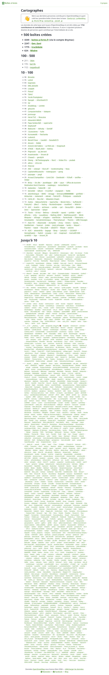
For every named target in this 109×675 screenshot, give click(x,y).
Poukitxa (59, 617)
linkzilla (56, 560)
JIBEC (62, 395)
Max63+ (28, 582)
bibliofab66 (39, 470)
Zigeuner (45, 323)
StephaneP (32, 126)
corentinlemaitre (69, 377)
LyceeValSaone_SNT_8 (54, 568)
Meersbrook (28, 584)
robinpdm (76, 353)
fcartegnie (37, 387)
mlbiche (65, 317)
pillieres (41, 615)
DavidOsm (64, 495)
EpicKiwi (41, 507)
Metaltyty (51, 584)
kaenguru (58, 548)
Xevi (55, 658)
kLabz (66, 397)
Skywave (72, 636)
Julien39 (35, 257)
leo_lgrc (50, 558)
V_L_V (58, 652)
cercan (37, 481)
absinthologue (33, 194)
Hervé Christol (75, 530)
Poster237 (51, 617)
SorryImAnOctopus (43, 220)
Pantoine (60, 605)
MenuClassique (38, 347)
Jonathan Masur (59, 544)
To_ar (64, 648)
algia (34, 452)
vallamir (72, 652)
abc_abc (75, 363)
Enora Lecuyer (47, 309)
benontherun (78, 468)
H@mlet (80, 275)
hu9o (42, 131)
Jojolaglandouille (31, 313)
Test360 (73, 432)
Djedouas (83, 287)
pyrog (60, 171)
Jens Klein (50, 538)
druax (64, 501)
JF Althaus (40, 540)
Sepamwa (27, 634)
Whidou (61, 656)
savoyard (47, 21)
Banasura (78, 303)
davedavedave (28, 333)
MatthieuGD (65, 279)
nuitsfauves (68, 259)
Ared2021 (42, 458)
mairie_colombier (29, 572)
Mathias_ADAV (55, 215)
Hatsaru (41, 277)
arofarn (26, 460)
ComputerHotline (34, 111)
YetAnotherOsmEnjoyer (66, 361)
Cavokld (44, 140)
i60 (86, 337)
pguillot (41, 611)
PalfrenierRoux (34, 605)
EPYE (47, 507)
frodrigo (45, 519)
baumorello (35, 371)
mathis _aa (31, 580)
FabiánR (36, 511)
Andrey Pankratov (45, 367)
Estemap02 (58, 335)
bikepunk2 (83, 371)
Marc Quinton (28, 259)
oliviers (83, 414)
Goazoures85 (72, 525)
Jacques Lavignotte (58, 534)
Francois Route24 (46, 515)
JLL (79, 395)
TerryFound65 (33, 299)
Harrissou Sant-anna (37, 393)
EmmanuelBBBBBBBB (65, 194)
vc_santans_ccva (45, 654)
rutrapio (26, 629)
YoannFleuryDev (29, 442)
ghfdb (49, 523)
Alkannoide (41, 223)
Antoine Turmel (75, 367)
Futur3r (70, 289)
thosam (46, 648)
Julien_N (40, 397)
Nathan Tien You (71, 591)
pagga (26, 605)
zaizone (70, 228)
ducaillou (38, 309)
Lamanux (51, 554)
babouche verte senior (63, 464)
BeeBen (39, 468)
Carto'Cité (50, 177)
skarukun (45, 428)
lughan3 (73, 402)
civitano (34, 307)
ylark (73, 440)
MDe (81, 582)
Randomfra (71, 619)
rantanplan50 (49, 248)
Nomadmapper (58, 259)
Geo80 (56, 521)
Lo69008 (27, 402)
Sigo (35, 235)
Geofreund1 (70, 521)
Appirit (27, 369)
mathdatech (66, 578)
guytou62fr (72, 528)
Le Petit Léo (49, 146)
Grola (69, 391)
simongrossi (45, 636)
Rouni (26, 426)
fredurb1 (27, 519)
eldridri (26, 335)
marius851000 (74, 233)
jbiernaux (27, 536)
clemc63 (52, 487)
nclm (38, 593)
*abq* (49, 444)
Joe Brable (78, 246)
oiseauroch (62, 349)
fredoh (26, 337)
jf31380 (54, 540)
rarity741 (68, 353)
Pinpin (47, 615)
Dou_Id (48, 383)
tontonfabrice (63, 185)
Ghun (55, 523)
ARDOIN (35, 458)
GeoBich (62, 521)
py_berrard (42, 151)
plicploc (80, 267)
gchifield (79, 194)
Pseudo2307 (61, 420)
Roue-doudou (80, 424)
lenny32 (80, 399)
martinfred (27, 578)
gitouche (31, 109)
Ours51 (80, 295)
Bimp (55, 230)
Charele (50, 481)
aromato (82, 326)
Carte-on (79, 477)
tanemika (35, 432)
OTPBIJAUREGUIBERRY (51, 603)
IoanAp (27, 534)
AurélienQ (67, 369)
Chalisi (72, 375)
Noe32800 (55, 597)
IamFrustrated (56, 532)
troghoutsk (43, 299)
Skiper (66, 636)
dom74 (27, 383)
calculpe (56, 244)
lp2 (79, 564)
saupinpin (56, 297)
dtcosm (31, 143)
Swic (25, 299)
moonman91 (81, 585)
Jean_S (26, 395)
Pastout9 (53, 607)
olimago (37, 217)
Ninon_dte (34, 597)
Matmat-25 (40, 580)
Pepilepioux (51, 281)
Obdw (65, 599)
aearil (26, 365)
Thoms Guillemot (36, 648)
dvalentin (79, 501)
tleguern (58, 648)
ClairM (26, 487)
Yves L (65, 660)
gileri (50, 255)
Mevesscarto (48, 259)
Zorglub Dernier (46, 442)
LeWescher (37, 560)
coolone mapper (78, 489)
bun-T (86, 474)
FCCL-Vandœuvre (82, 511)
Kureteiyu (81, 552)
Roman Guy (42, 627)
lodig (70, 562)
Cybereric (70, 491)
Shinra (70, 355)
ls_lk (33, 345)
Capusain (47, 477)
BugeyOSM (61, 474)
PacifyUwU (83, 603)
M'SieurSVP (27, 570)
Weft (33, 440)
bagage (48, 230)
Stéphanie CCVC (31, 642)
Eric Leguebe (35, 335)
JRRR (34, 397)
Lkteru (76, 401)
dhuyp (76, 497)
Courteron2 (62, 331)
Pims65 (31, 420)
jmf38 (52, 339)
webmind (27, 440)
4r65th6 (33, 287)
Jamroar (68, 534)
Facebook (57, 672)
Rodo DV (83, 353)
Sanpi (57, 631)
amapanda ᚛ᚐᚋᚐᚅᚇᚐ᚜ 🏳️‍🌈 (53, 326)
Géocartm (50, 275)
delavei (37, 497)
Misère (33, 50)
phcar (56, 418)
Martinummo (37, 578)
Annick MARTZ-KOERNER (60, 367)
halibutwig (54, 530)
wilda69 (68, 656)
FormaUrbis (35, 515)
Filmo (55, 513)
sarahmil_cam (28, 269)
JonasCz (26, 279)
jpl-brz (46, 546)
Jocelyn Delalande (69, 542)
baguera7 (70, 303)
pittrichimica (29, 353)
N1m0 (86, 317)
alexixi (83, 450)
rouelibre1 (68, 204)
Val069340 (65, 652)
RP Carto (32, 426)
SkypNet (82, 355)
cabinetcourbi (30, 476)
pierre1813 (67, 613)
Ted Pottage (49, 432)
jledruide (27, 542)
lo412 (65, 562)
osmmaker (77, 259)
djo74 (65, 333)
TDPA (41, 432)
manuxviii (75, 404)
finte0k (61, 513)
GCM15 (36, 521)
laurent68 (42, 556)
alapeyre (48, 365)
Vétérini (78, 204)
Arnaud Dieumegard (43, 369)
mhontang (65, 584)
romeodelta (51, 627)
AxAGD (79, 462)
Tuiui (60, 650)
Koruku (46, 552)
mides (27, 585)
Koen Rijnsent (58, 341)
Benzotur (68, 371)
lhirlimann (67, 343)
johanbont (59, 339)
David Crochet (60, 307)
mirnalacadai (57, 317)
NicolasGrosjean (55, 204)
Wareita (33, 656)
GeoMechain (29, 225)
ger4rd (37, 523)
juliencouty (27, 548)
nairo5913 (65, 412)
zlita (37, 301)
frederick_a (71, 517)
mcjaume (69, 582)
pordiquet (43, 420)
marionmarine (73, 574)
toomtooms (28, 650)
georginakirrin (28, 523)
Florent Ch (75, 513)
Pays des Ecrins (41, 281)
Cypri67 (26, 493)
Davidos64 (60, 177)
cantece (45, 329)
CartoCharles (28, 375)
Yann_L (27, 323)
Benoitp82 (60, 371)
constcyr (81, 329)
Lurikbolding (80, 18)
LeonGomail (59, 558)
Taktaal (28, 432)
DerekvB (52, 381)
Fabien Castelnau (81, 385)
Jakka (47, 277)
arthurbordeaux (36, 460)
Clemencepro (64, 253)
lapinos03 (67, 554)
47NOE (30, 149)
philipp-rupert (67, 351)
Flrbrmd (31, 166)
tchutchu (39, 644)
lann (44, 343)
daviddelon (38, 333)
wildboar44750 (51, 285)
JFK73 (57, 395)
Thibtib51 (27, 359)
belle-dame (54, 468)
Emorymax (76, 505)
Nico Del (40, 199)
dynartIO (82, 333)
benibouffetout (42, 287)
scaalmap (63, 297)
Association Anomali (77, 460)
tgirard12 (53, 644)
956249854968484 (65, 363)
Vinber (26, 180)
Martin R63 (69, 576)
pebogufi (59, 609)
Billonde (68, 470)
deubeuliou (64, 497)
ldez (55, 399)
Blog (66, 672)
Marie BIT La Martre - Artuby (64, 406)
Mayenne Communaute (57, 582)
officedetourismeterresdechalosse (46, 349)
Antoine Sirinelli (60, 456)
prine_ (75, 617)
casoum (52, 375)
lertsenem (83, 558)
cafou (50, 287)
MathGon (48, 317)
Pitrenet (84, 351)
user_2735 (65, 321)
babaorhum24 (50, 464)
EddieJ (38, 143)
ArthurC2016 (47, 460)
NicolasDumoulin (29, 281)
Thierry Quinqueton (56, 646)
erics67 (59, 507)
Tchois (32, 644)
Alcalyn (41, 303)
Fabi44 (80, 509)
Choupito (37, 483)
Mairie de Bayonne (49, 404)
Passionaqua (44, 607)
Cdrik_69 (31, 199)
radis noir (49, 619)
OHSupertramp (67, 414)
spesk (47, 640)
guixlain (56, 528)
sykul (56, 357)
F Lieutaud (68, 509)
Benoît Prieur (33, 140)
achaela (28, 303)
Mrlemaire (75, 587)
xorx (70, 658)
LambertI (27, 267)
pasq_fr (36, 607)
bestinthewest (40, 263)
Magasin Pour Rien (64, 570)
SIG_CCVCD (70, 634)
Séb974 (72, 632)
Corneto (36, 491)
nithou (42, 597)
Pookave (42, 353)
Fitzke (51, 387)
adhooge (38, 448)
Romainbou (53, 424)
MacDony (54, 570)
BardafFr (41, 244)
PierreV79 (77, 351)
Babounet (31, 129)
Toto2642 (79, 261)
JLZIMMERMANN (76, 277)
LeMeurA (36, 558)
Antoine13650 (71, 456)
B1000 (83, 369)
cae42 (38, 476)
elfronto (27, 215)
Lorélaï (47, 315)
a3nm (40, 446)
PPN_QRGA (59, 353)
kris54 (62, 552)
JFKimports (62, 540)
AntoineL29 (74, 326)
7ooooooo (33, 446)
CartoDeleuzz (50, 305)
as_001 (67, 460)
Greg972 (47, 526)
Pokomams (79, 217)
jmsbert (59, 542)
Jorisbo (66, 339)
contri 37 (68, 489)
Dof (83, 499)
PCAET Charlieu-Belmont (53, 351)
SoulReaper (71, 297)
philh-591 (63, 418)
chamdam (64, 329)
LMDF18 (51, 562)
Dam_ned (63, 263)
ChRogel (53, 485)
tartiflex (78, 177)
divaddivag (32, 106)
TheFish (68, 644)
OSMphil (78, 349)
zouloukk (43, 271)
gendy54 (40, 157)
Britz (31, 474)
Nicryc (63, 595)
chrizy (60, 223)
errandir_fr (49, 335)
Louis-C (34, 402)
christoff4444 (80, 305)
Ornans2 (66, 601)
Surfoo (65, 430)
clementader (53, 377)
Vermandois (64, 654)
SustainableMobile (56, 642)
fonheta (67, 309)
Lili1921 (34, 267)
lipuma (70, 560)
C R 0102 (70, 373)
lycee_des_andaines (45, 267)
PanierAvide (67, 217)
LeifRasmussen (83, 556)
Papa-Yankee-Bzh (34, 123)
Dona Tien (41, 383)
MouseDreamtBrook (42, 587)
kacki (51, 548)
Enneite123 (45, 289)
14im (32, 60)
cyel (61, 207)
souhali (41, 640)
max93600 (73, 408)
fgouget (31, 100)
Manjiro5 (59, 345)
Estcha (47, 385)
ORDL (45, 319)
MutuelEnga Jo (52, 589)
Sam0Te (71, 629)
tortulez (36, 650)
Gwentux (75, 391)
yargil (40, 174)
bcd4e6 (26, 468)
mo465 (49, 585)
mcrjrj (76, 582)
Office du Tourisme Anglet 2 (52, 414)
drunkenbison (28, 289)
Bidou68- (47, 470)
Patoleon (75, 607)
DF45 (45, 333)
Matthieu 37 (83, 345)
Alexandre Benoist (67, 365)
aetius (35, 303)
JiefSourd (45, 339)
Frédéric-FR (54, 517)
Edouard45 (43, 503)
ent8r (27, 507)
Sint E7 (53, 636)
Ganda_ (76, 223)
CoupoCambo (45, 491)
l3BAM (79, 265)
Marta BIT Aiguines (47, 576)
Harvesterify (71, 337)
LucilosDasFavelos (64, 566)
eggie (72, 503)
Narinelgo (46, 591)
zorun (54, 442)
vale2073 (54, 228)
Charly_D (27, 377)
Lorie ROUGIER (49, 564)
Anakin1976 (30, 263)
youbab (72, 160)
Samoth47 (29, 631)
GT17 (85, 526)
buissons (69, 474)
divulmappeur (28, 309)
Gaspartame (28, 521)
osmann (52, 416)
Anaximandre (33, 154)
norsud (82, 597)
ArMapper (64, 458)
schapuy (39, 426)
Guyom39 (64, 528)
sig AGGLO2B (61, 634)
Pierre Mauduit (57, 613)
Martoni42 (78, 406)
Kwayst (32, 554)
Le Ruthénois (66, 556)
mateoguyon (51, 171)
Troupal (75, 434)
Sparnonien (35, 210)
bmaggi (51, 194)
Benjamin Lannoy (36, 327)
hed (47, 393)
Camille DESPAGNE (69, 476)
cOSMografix (65, 244)
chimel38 (54, 212)
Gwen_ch (80, 528)
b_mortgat (76, 369)
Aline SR (40, 452)
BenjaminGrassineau (65, 468)
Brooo (64, 373)
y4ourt (76, 658)
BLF (80, 470)
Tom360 (53, 434)
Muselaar (43, 589)
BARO (44, 194)
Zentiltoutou (54, 662)
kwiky (38, 554)
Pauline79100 (34, 609)
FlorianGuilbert (68, 387)
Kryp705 (26, 399)
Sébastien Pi (50, 355)
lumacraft (27, 568)
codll (75, 329)
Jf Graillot (47, 540)
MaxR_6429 (40, 149)
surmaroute (49, 357)
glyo (81, 309)
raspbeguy (52, 185)
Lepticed (74, 558)
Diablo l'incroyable (72, 381)
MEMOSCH (43, 584)
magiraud (63, 233)
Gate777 (38, 337)
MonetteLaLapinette (76, 317)
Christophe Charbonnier (31, 485)
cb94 (58, 375)
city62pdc (73, 485)
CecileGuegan (54, 329)
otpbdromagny (71, 295)
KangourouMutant (31, 341)
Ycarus (26, 660)
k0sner (46, 548)
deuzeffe (75, 287)
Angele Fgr (58, 454)
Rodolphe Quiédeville (78, 625)
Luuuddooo (43, 215)
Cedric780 (78, 479)
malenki (52, 345)
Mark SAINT (35, 576)
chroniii (34, 377)
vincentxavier (37, 438)
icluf (27, 339)
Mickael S (83, 584)
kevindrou (67, 550)
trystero (77, 269)
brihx (26, 474)
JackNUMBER (66, 311)
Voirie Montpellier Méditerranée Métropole (56, 438)
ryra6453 (27, 235)
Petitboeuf (74, 609)
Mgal (50, 410)
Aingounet (72, 448)
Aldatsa (35, 450)
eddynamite (83, 383)
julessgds (41, 313)
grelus (53, 526)
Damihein (69, 493)
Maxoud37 (44, 582)
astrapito (33, 462)
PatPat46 (75, 416)
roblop (68, 625)
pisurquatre (54, 615)
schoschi (41, 632)
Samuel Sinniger (44, 283)
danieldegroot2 (29, 495)
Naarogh (27, 591)
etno (58, 289)
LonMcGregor (30, 564)
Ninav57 (26, 597)
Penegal (66, 609)
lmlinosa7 (59, 562)
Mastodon (45, 672)
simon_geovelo (35, 636)
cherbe (83, 481)
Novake (36, 599)
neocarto (75, 347)
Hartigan (34, 277)
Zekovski (36, 662)
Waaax (62, 228)
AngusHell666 (68, 454)
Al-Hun (38, 212)
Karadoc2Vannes (76, 548)
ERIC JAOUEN (33, 86)
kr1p (51, 552)
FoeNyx (42, 265)
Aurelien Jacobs (70, 462)
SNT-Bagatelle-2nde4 (41, 638)
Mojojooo (64, 585)
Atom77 (45, 462)
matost (47, 580)
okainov (71, 599)
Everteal (65, 335)
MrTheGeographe (42, 160)
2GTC (84, 444)
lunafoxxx (59, 315)
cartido (54, 207)
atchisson (45, 207)
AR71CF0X (27, 458)
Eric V (42, 335)
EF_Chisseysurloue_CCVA (55, 503)
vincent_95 (44, 235)
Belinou (46, 212)
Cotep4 (85, 377)
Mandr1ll (67, 404)
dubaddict (62, 383)
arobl (57, 303)
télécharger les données (74, 669)
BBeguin (45, 253)
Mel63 (36, 584)
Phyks (75, 418)
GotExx (34, 526)
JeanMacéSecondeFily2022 (38, 395)
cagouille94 (78, 327)
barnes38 (37, 253)
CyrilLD (33, 493)
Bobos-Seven (55, 327)
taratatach (75, 642)
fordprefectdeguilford (31, 389)
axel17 (85, 462)
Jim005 (74, 395)
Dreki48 (58, 501)
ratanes (26, 621)
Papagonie (68, 605)
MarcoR (79, 315)
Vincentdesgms (40, 285)
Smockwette (29, 220)
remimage (75, 422)
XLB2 (55, 361)
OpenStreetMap (39, 669)
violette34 (77, 196)
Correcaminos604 (52, 331)
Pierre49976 (28, 283)
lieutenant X (69, 257)
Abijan (60, 446)
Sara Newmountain (66, 631)
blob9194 (27, 472)
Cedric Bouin (70, 305)
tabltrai (63, 261)
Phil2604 (57, 319)
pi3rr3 (42, 613)
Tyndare (84, 269)
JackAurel (47, 534)
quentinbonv (71, 420)
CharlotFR (79, 375)
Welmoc (54, 656)
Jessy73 (32, 540)
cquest (63, 212)
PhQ (63, 319)
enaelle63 (85, 505)
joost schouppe (58, 225)
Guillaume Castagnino (58, 337)
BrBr (75, 472)
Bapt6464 (37, 466)
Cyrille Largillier (66, 287)
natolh (79, 412)
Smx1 (26, 210)
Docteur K (83, 381)
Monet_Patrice (49, 347)
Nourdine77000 (29, 349)
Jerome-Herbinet (83, 311)
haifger (46, 530)
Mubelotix (35, 589)
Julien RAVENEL (81, 546)
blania (75, 470)
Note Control (28, 599)
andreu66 (35, 367)
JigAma (49, 291)
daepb (53, 379)
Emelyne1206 (38, 505)
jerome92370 (52, 246)
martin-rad (78, 576)
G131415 (27, 391)
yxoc (37, 442)
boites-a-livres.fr (40, 39)
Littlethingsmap (67, 401)
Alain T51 (31, 223)
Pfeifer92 (27, 611)
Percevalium (41, 418)
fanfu (65, 511)
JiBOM (68, 395)
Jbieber (78, 207)
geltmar (42, 521)
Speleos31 (50, 269)
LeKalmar (29, 558)
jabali (41, 534)
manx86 (82, 404)
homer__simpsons (37, 532)
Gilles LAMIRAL (40, 525)
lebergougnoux (35, 293)
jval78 (40, 548)
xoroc (65, 658)
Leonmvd (67, 558)
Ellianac (37, 289)
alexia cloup (64, 450)
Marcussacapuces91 (30, 317)
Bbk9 (80, 466)
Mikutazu (42, 585)
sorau (35, 640)
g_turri (77, 289)
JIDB (55, 183)
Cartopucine (33, 479)
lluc (81, 401)
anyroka (83, 367)
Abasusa (53, 446)
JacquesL (33, 339)
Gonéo (26, 311)
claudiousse (44, 487)
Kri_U (56, 552)
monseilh (72, 585)
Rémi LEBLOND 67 (48, 422)
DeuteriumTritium (72, 307)
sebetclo (79, 632)
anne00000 (77, 454)
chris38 (44, 483)
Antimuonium (49, 303)
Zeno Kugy (44, 662)
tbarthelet (72, 357)
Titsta (52, 648)
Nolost (33, 414)
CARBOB (55, 263)
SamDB (78, 629)
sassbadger (77, 631)
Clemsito (60, 487)
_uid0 (42, 326)
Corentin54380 (40, 331)
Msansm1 (27, 589)
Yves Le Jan (72, 660)
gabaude (60, 519)
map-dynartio (57, 572)
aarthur (46, 446)
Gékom (40, 191)
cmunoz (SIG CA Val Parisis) (32, 489)
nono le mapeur (73, 597)
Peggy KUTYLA (28, 297)
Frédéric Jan (35, 517)
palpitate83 (44, 605)
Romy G (26, 355)
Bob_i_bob (35, 472)
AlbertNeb (29, 253)
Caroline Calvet (63, 477)
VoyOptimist (75, 438)
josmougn (32, 114)
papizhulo (77, 605)
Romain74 (45, 424)
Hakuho (49, 311)
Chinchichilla (28, 483)
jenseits (57, 538)
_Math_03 (29, 444)
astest (26, 462)
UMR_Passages (81, 220)
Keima (45, 550)
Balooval (27, 371)
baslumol (45, 466)
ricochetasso (84, 623)
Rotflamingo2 (60, 248)
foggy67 (26, 515)
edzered (27, 385)
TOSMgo (43, 650)
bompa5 (43, 373)
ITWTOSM (34, 534)
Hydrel (40, 233)
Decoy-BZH (69, 207)
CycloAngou (79, 491)
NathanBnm (74, 279)
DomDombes (28, 501)
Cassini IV (50, 479)
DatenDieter (46, 495)
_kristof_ (29, 363)
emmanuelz (67, 505)
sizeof (76, 355)
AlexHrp (56, 450)
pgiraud (34, 611)
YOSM (32, 301)
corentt (78, 377)
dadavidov (32, 188)
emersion (47, 505)
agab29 (45, 448)
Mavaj (80, 580)
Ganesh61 (68, 519)
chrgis (70, 329)
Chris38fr (51, 483)
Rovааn (80, 627)
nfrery (51, 593)
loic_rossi (40, 315)
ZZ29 (61, 662)
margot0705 (63, 574)
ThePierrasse (77, 644)
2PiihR (26, 446)
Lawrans (57, 556)
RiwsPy (28, 625)
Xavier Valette (37, 658)
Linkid (55, 293)
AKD (29, 169)
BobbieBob (35, 373)
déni (72, 253)
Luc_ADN (84, 564)
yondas (53, 660)
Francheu (49, 265)
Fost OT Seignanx (45, 389)
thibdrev (26, 434)
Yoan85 (40, 660)
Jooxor (77, 544)
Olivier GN (34, 601)
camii (59, 476)
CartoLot (57, 287)
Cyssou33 (40, 493)
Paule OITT (41, 351)
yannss (26, 301)
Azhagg (41, 464)
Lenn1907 (73, 399)
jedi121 (37, 538)
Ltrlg (35, 215)
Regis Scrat (48, 621)
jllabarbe (41, 542)
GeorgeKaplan (29, 233)
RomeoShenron (62, 627)
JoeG (78, 542)
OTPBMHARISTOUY (65, 603)
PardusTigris (28, 607)
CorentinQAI (28, 491)
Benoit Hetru (65, 202)
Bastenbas (53, 466)
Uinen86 (73, 650)
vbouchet (35, 654)
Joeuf (83, 542)
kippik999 (27, 552)
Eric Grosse (78, 253)
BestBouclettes (29, 470)
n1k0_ (83, 589)
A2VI (29, 230)
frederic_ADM (45, 517)
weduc (48, 656)
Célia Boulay (28, 481)
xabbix (84, 656)
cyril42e (72, 212)
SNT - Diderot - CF (55, 428)
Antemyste (27, 456)
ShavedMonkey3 (61, 355)
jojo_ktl (50, 544)
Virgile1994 (58, 299)
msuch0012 (36, 412)
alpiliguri (75, 452)
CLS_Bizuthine (77, 487)
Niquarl (77, 225)
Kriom (71, 341)
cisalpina (27, 307)
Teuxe (79, 432)
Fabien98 (41, 188)
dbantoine (27, 381)
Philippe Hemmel (70, 281)
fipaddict (45, 387)
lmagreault (61, 146)
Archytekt (52, 223)
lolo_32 (85, 562)
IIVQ (64, 532)
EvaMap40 (34, 265)
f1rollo (86, 253)
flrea (82, 513)
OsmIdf (49, 129)
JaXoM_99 (76, 534)
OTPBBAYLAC (61, 416)
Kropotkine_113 (71, 552)
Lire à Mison (78, 560)
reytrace (75, 623)
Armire (33, 369)
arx (62, 460)
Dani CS (70, 263)
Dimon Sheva (37, 499)
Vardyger (27, 654)
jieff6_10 (74, 540)
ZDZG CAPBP (28, 662)
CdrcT (71, 479)
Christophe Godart (63, 273)
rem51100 (57, 621)
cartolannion (60, 305)
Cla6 (85, 485)
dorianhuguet (73, 333)
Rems (35, 283)
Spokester (27, 430)
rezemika (27, 321)
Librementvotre (46, 293)
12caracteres (33, 131)
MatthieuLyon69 (70, 215)
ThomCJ (70, 220)
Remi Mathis (60, 422)
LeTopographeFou (30, 315)
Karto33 (54, 313)
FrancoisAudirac (58, 515)
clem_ (40, 307)
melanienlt (39, 196)
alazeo (85, 448)
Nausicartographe (30, 593)
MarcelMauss (54, 574)
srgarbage (35, 321)
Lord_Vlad (39, 564)
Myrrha (68, 347)
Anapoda (66, 326)
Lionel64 (63, 560)
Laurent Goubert (72, 313)
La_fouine (38, 343)
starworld (62, 640)
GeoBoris (34, 391)
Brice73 (63, 327)
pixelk (70, 615)
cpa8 (40, 379)
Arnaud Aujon (73, 458)
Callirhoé (27, 329)
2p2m (56, 363)
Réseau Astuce (66, 623)
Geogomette (80, 521)
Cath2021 (63, 230)
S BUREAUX (39, 629)
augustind (60, 462)
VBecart (85, 283)
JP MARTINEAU (37, 546)
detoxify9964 (61, 381)
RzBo (32, 629)
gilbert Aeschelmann (65, 523)
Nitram (48, 597)
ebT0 (75, 383)
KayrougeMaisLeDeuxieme (32, 550)
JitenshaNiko (62, 246)
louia (52, 315)
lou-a (57, 564)
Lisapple (31, 88)
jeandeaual (70, 536)
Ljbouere (39, 562)
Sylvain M (78, 283)
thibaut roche (44, 646)
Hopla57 (42, 291)
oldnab (48, 196)
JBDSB (73, 311)
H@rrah (26, 277)
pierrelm (75, 613)
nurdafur (59, 599)
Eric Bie (37, 183)
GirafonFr (58, 275)
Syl (29, 103)
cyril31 (52, 307)
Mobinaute (56, 585)
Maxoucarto (38, 259)
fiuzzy (72, 335)
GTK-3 (28, 528)
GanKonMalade (78, 519)
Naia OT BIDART (37, 591)
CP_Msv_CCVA (55, 491)
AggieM (41, 365)
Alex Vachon (56, 365)
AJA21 (79, 448)
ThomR (46, 359)
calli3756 (77, 373)
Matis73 (75, 345)
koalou (40, 552)
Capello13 (27, 477)
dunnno (69, 383)
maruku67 (27, 408)
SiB (54, 634)
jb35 (82, 534)
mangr (39, 572)
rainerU (75, 319)
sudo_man (59, 269)
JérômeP (51, 395)
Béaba (33, 468)
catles (56, 479)
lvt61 (65, 315)
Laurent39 (34, 556)
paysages (31, 174)
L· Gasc (44, 554)
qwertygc (41, 619)
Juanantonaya (60, 546)
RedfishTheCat (36, 422)
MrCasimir (44, 295)
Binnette (31, 77)
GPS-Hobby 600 (35, 311)
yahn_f (36, 271)
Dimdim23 (27, 499)
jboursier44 (35, 536)
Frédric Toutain (81, 517)
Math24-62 (57, 578)
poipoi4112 (27, 261)
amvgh (28, 367)
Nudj (42, 599)
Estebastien (27, 509)
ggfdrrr (43, 523)
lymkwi (57, 279)
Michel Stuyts (75, 584)
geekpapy (34, 275)
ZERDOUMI (56, 250)
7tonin (30, 212)
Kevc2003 (59, 550)
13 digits (61, 444)
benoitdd (31, 191)
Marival (41, 317)
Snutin (72, 428)
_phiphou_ (35, 326)
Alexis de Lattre (74, 450)
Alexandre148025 (34, 120)
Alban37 (28, 273)
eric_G (55, 309)
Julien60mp (83, 339)
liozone (58, 401)
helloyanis (80, 337)
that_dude (44, 228)
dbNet (77, 495)
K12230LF (49, 191)
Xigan (85, 321)
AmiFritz (50, 454)
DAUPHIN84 (55, 495)
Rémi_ (68, 422)
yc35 (38, 323)
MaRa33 (26, 574)
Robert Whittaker (37, 625)
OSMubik (27, 603)
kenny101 (52, 550)
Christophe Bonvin (75, 483)
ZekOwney (64, 285)
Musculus (42, 117)
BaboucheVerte (41, 202)
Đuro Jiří (45, 169)
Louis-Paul (81, 343)
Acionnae (79, 446)
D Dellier (47, 379)
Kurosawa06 (32, 134)
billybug (48, 263)
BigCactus (49, 244)
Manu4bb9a (47, 572)
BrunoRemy (52, 474)
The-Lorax (61, 644)
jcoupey (48, 233)
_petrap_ (36, 363)
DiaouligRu (52, 333)
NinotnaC (83, 347)
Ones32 (39, 319)
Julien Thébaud (57, 291)
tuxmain (66, 650)
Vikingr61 (74, 436)
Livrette (42, 106)
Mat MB (50, 578)
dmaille (68, 499)
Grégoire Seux (41, 246)
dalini (54, 493)
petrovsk (82, 609)
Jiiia (80, 540)
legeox (74, 556)
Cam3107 (53, 476)
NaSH (53, 591)
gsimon (73, 275)
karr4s (33, 64)
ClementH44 (75, 273)
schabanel (42, 355)
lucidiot (67, 402)
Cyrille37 (83, 273)
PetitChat (50, 418)
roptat (35, 228)
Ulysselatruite (28, 652)
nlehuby (41, 129)
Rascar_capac (81, 619)
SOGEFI (34, 357)
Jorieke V (84, 544)
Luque (34, 568)
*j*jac (55, 444)
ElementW (79, 503)
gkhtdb (49, 525)
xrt (58, 285)
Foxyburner (55, 389)
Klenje (71, 397)
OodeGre (50, 601)
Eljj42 (33, 385)
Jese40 (26, 540)
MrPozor (82, 587)
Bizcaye (41, 305)
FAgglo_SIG (49, 511)
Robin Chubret (59, 625)
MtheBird (45, 412)
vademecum (41, 436)
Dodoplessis (76, 499)
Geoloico (50, 391)
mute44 (52, 412)
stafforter (54, 640)
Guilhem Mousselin (60, 255)
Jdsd (42, 536)
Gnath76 (63, 525)
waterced (41, 656)
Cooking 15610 (29, 331)
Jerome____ (80, 538)
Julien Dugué (74, 339)
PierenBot (80, 281)
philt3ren (71, 611)
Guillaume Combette (38, 528)
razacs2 (33, 621)
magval (74, 570)
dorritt (36, 501)
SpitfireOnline (80, 428)
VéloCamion (55, 654)
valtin (48, 436)
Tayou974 (83, 642)
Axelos (30, 202)
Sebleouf (47, 426)
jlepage (34, 542)
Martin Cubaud (59, 576)
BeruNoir (46, 327)
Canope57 (80, 476)
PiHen (82, 613)
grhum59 (69, 526)
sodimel (67, 638)
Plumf (36, 353)
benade (36, 273)
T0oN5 (71, 430)
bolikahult (50, 472)
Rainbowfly (44, 261)
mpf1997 (61, 587)
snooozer (27, 357)
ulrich (80, 650)
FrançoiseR (75, 309)
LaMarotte (59, 554)
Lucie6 (44, 566)
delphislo (35, 381)
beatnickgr (52, 371)
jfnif (69, 540)
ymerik (79, 440)
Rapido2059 (80, 420)
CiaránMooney (42, 377)
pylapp (69, 319)
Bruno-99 (37, 21)
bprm (50, 373)
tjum (47, 434)
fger (46, 513)
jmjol (47, 542)
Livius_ (32, 562)
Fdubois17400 (30, 513)
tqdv (64, 434)
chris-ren (38, 163)
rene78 (58, 623)
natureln (40, 248)
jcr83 (39, 339)
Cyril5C (77, 331)
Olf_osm (78, 599)
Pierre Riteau (72, 267)
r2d (49, 188)
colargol (37, 169)
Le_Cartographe (63, 399)
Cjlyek (80, 485)
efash (67, 503)
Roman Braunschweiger (66, 424)
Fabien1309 (28, 387)
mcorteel (28, 347)
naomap (72, 412)
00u (27, 287)
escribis (52, 289)
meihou (50, 149)
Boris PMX (58, 472)
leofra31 (31, 401)
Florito (84, 335)
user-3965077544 (49, 652)
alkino (30, 163)
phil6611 (60, 281)
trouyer (75, 248)
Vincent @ (44, 154)
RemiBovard (28, 623)
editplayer (34, 503)
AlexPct (84, 365)
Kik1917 (81, 550)
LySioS (30, 80)
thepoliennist (81, 357)
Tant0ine (67, 642)
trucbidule (36, 47)
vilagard (73, 321)
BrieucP (81, 472)
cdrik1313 (65, 375)
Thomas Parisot (37, 359)
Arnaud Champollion (36, 177)
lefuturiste (28, 196)
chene (77, 481)
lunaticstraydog (57, 169)
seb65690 (65, 632)
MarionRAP (56, 267)
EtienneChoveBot (52, 509)
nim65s (83, 595)
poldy (36, 617)
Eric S (53, 507)
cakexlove (45, 476)
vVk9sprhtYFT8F (29, 361)
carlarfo (54, 477)
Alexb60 (77, 365)
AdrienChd (83, 363)
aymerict (34, 464)
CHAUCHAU (69, 481)
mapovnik (27, 406)
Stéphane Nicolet (82, 640)
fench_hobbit (30, 255)
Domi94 (33, 383)
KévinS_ (74, 550)
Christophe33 (45, 485)
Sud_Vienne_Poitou (55, 430)
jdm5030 (83, 393)
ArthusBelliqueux (57, 369)
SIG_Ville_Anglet (80, 634)
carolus (72, 477)
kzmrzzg (34, 399)
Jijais (84, 540)
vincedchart (29, 285)
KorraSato (62, 313)
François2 (28, 204)
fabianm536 (28, 511)
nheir (27, 319)
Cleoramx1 (68, 487)
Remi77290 (77, 621)
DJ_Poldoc (53, 499)
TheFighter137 (68, 269)
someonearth (68, 283)
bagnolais (31, 83)
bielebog (54, 470)
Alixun (35, 244)
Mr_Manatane (60, 347)
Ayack (28, 464)
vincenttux (75, 359)
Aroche (63, 303)
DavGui (70, 18)
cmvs (60, 377)
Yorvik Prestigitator (35, 97)
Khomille (42, 341)
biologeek (27, 373)
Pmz (36, 420)
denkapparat (54, 497)
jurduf (66, 291)
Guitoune (49, 528)
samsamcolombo (39, 631)
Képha (60, 397)
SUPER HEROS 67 (50, 321)
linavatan (49, 560)
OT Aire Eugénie (37, 603)
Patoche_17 (67, 607)
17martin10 (69, 444)
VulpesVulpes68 (29, 250)
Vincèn (72, 654)
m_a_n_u (72, 315)
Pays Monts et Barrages (47, 609)
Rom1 (54, 160)
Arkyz (57, 458)
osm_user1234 (43, 416)
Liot (55, 233)
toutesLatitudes (52, 650)
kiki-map (49, 341)
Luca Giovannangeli (50, 402)
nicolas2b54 (55, 595)
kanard (47, 397)
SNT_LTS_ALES (28, 638)
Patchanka (44, 134)
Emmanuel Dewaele (81, 263)
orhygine (46, 217)
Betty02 (75, 371)
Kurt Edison (78, 341)
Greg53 (40, 526)
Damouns (77, 493)
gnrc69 (83, 289)
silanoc (26, 636)
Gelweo (49, 521)
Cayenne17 (63, 479)
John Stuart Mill (29, 544)
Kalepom (47, 111)
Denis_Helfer (44, 381)
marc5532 (45, 574)
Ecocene (26, 503)
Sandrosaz (50, 631)
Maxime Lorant (80, 293)
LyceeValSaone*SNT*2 (70, 568)
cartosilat (42, 479)
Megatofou (43, 410)
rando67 (63, 619)
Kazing (44, 204)
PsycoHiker (82, 617)
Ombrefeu (71, 349)
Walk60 (83, 438)
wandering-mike (41, 250)
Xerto (50, 658)
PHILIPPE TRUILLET (51, 611)
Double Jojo (50, 501)
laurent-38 (59, 343)
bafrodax (75, 464)
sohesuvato (75, 638)
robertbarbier (49, 625)
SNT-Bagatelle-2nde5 (56, 638)
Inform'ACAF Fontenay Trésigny (77, 532)
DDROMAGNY (28, 497)
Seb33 (58, 632)
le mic (40, 279)
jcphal (77, 393)
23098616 (44, 363)
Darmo (38, 495)
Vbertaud (66, 436)
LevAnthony (28, 560)
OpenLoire (27, 416)
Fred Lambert (75, 515)
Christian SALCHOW (62, 483)
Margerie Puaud (48, 406)
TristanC (68, 248)
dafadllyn (48, 493)
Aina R (65, 448)
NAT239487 (60, 591)
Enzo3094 (34, 507)
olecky (33, 319)
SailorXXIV (56, 629)
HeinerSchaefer (64, 530)
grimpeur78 (78, 526)
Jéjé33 (43, 538)
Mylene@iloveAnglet (73, 589)
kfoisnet (42, 257)
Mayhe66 (35, 410)
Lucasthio (37, 566)
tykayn (45, 210)
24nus (50, 363)
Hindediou (56, 311)
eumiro (73, 244)
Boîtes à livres (11, 3)
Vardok (54, 436)
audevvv (52, 462)
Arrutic (26, 327)
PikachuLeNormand (30, 615)
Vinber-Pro (63, 160)
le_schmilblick (48, 279)
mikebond (34, 585)
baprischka (54, 202)
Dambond (61, 493)
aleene (41, 450)
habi (43, 311)
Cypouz (70, 331)
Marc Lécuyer (35, 574)
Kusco (26, 554)
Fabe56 (64, 289)
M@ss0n (35, 570)
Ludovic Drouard (81, 257)
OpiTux (35, 416)
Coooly (46, 307)
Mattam (44, 408)
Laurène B (75, 554)
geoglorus (42, 391)
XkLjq (60, 658)
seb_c (53, 632)
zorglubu (78, 361)
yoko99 (47, 660)
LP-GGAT (73, 564)
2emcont (78, 444)
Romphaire (72, 627)
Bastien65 (61, 466)
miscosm (72, 410)
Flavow (78, 335)
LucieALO (39, 345)
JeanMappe (47, 183)
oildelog (76, 414)
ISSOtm (52, 393)
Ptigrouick (32, 151)
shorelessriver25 (45, 634)
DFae (71, 497)
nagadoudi (35, 67)
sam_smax (64, 629)
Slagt (78, 636)
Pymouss (34, 619)
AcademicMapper (69, 446)
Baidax (82, 464)
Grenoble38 (61, 526)
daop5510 (60, 379)
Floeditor (67, 513)
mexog (58, 584)
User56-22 (29, 271)
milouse (65, 410)
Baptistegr (27, 305)
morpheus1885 (29, 587)
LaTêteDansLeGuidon (45, 399)
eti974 (35, 509)
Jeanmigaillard (28, 538)
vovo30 (27, 656)
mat (44, 578)
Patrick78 (56, 196)
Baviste (68, 466)
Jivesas (67, 277)
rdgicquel (40, 621)
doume (55, 383)
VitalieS (78, 654)
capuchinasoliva (37, 477)
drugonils (71, 501)
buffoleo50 (77, 202)
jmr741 (53, 542)
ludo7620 (75, 566)
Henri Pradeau (65, 265)
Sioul (39, 428)
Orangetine (58, 601)
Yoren (59, 660)
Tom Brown (71, 648)
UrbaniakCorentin (29, 436)
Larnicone (51, 343)
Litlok (74, 343)
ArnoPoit (82, 458)
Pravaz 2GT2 (67, 617)
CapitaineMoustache (36, 171)
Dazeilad (82, 379)
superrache (48, 123)
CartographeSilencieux (41, 375)
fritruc (32, 337)
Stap (41, 321)
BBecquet (44, 371)
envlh (27, 265)
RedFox (48, 297)
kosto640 (34, 279)
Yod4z (68, 191)
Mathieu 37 (36, 408)
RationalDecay (39, 297)
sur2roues (80, 297)
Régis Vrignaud (54, 261)
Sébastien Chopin (52, 199)
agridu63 (58, 448)
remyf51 (51, 623)
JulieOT (48, 313)
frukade (74, 389)
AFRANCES (34, 365)
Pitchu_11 (63, 615)
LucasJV (60, 402)
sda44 (47, 632)
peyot (51, 319)
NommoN (63, 597)
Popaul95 (43, 617)
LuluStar (82, 566)
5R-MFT (28, 244)
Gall (46, 255)
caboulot (70, 327)
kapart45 (66, 548)
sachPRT (48, 629)
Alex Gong (49, 450)
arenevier (50, 458)
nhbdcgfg (58, 593)
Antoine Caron (37, 456)
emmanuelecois (57, 505)
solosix (83, 638)
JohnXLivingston (41, 544)
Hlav (73, 265)
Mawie (86, 580)
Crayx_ (64, 491)
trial (69, 434)
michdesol (57, 410)
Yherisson (33, 660)
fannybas (72, 511)
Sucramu (46, 642)
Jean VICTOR (49, 536)
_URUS (43, 444)
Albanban (28, 450)
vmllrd (85, 654)
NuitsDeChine (50, 599)
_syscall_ (57, 21)
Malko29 (60, 404)
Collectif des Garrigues (50, 489)
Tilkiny (42, 434)
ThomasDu (71, 261)
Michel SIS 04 (28, 295)
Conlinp (61, 489)
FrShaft (69, 177)
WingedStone (76, 656)
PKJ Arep (76, 615)
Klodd (34, 552)
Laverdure (50, 556)
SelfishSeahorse (56, 426)
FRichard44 (39, 255)
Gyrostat (83, 391)
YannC (33, 323)
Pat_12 (60, 607)
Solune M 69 (28, 640)
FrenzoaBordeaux (29, 246)
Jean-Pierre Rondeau (57, 277)
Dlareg (30, 160)
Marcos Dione (70, 293)
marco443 (67, 345)
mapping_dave (77, 572)
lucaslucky (29, 566)
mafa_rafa (39, 404)
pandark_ (53, 605)
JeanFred (78, 536)
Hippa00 (27, 532)
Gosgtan (27, 526)
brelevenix (57, 373)
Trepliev (52, 359)
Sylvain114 (63, 357)
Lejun (62, 183)
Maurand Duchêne (70, 580)
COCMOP (73, 230)
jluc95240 (70, 246)
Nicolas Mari (38, 595)
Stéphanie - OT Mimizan (39, 430)
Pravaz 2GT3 (52, 420)
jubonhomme (70, 546)
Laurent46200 (50, 257)
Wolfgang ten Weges (43, 440)
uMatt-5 (81, 434)
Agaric (51, 448)
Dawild (71, 495)
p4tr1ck (75, 603)
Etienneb (42, 509)
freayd (67, 515)
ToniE (59, 434)
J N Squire (60, 393)
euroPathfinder (56, 385)
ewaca (61, 509)
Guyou (35, 291)
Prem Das (36, 261)
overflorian (56, 217)
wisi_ (49, 250)
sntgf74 (65, 428)
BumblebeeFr (78, 474)
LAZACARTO (60, 257)
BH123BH (43, 273)
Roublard (34, 355)
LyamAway (81, 402)
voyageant (59, 191)
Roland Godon (35, 424)
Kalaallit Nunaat (74, 291)
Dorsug (42, 501)
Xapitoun (28, 658)
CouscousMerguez (31, 379)
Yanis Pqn (83, 658)
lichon (38, 401)
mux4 (58, 412)
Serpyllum (35, 634)
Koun (66, 341)
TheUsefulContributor (31, 646)
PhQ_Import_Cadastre (31, 613)
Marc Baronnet (37, 406)
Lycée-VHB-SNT (29, 404)
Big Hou (61, 470)
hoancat (40, 225)
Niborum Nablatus (68, 593)
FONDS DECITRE (80, 387)
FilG (50, 513)
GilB (64, 391)
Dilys (81, 497)
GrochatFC (46, 337)
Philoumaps (62, 611)
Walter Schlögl (40, 361)
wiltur (79, 321)
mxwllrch (62, 589)
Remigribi (82, 319)
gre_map (56, 265)
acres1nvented (28, 448)
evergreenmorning (68, 385)
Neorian (44, 593)
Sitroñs (60, 636)
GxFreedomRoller (29, 530)
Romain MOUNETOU (30, 627)
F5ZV (74, 509)
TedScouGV (58, 432)
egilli (79, 212)
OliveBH (26, 601)
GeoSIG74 (58, 391)
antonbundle (81, 456)
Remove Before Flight (40, 623)
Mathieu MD (76, 578)
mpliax (68, 587)
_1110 (28, 326)
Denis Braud (45, 497)
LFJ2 (43, 560)
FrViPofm (53, 519)
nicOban (78, 593)
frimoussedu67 (36, 519)
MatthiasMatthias (57, 580)
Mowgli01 (53, 587)
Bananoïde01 (28, 466)
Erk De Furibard (67, 507)
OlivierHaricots (60, 295)
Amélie (37, 454)
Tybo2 (30, 94)
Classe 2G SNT (34, 487)
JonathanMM (70, 544)
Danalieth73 (53, 140)
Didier (60, 333)
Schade (34, 632)
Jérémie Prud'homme (68, 538)
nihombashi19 (42, 100)
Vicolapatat (60, 359)
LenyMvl (43, 558)
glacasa (56, 525)
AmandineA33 (28, 454)
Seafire (53, 283)
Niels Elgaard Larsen (73, 595)
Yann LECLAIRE (65, 440)
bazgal (75, 466)
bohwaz (42, 472)
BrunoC (44, 474)
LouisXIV (27, 345)
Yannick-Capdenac (77, 299)
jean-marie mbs (60, 536)
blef (49, 273)
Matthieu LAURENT (54, 408)
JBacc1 (36, 204)
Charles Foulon (59, 481)
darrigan (68, 379)
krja (83, 397)
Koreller (77, 397)
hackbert (39, 530)
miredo (36, 295)
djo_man (61, 499)
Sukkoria (41, 357)
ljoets (45, 562)
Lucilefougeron (52, 566)
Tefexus (46, 644)
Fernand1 (39, 513)
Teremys (66, 432)
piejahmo (48, 613)
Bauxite (35, 305)
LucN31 (61, 293)
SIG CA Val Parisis (40, 269)
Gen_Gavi (36, 43)
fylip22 (80, 389)
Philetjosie (67, 196)
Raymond (27, 422)
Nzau (68, 169)
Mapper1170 (67, 572)
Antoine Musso (48, 456)
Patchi (69, 416)
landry (68, 225)
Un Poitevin (38, 652)
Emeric (68, 223)
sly (83, 636)
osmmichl (74, 601)
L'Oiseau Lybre (28, 343)
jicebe (47, 225)
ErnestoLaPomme (80, 507)
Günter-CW (71, 255)
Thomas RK (34, 434)
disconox (45, 499)
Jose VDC (28, 546)
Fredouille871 (65, 389)
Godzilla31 (66, 275)
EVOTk (61, 309)
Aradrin (36, 207)
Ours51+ (27, 351)
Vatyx (60, 436)
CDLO (54, 273)
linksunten (51, 401)
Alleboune (58, 452)
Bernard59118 (54, 253)
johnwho (84, 395)
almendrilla (38, 230)
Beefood (46, 468)
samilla (85, 629)
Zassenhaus (81, 660)
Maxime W (36, 582)
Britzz (30, 183)
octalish (39, 414)
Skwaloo (59, 283)
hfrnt (83, 530)
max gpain (65, 408)
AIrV (29, 207)
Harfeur (26, 393)
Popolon (27, 228)
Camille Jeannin (36, 329)
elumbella (40, 385)
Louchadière (64, 564)
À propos (103, 3)
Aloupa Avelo (67, 452)
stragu (40, 642)
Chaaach (31, 157)
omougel (42, 601)
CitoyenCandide (63, 485)
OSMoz (81, 601)
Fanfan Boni (58, 511)
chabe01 (43, 481)
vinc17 (68, 359)
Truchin (50, 299)
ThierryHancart (59, 220)
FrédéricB (63, 517)
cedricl (85, 479)
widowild (49, 361)
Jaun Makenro (69, 393)
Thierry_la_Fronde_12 (70, 646)
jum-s (35, 548)
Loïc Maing (77, 562)
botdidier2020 (68, 472)
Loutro (40, 402)
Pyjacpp (26, 619)
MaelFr (46, 345)
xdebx (45, 658)
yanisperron (55, 440)
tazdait (26, 644)
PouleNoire (51, 353)
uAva (58, 321)
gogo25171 (27, 291)
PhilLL (70, 418)
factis (42, 511)
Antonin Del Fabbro (35, 146)
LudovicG (31, 137)
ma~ (47, 570)
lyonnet (81, 568)
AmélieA (43, 454)
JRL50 (52, 546)
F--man (26, 275)
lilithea (44, 401)
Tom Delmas (81, 648)
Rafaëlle (56, 619)
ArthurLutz (56, 460)
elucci (30, 505)
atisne (39, 462)
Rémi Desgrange (67, 621)
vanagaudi (80, 652)
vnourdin (66, 299)
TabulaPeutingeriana (81, 430)
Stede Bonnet (71, 640)
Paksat (34, 351)
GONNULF (81, 525)
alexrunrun (27, 452)
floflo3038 (58, 387)
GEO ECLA (42, 275)
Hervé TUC (32, 117)
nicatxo (64, 267)
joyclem (28, 397)
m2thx (42, 570)
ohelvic (51, 295)
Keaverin (53, 397)
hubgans (47, 532)
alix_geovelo (49, 452)
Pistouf (30, 91)
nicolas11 (46, 595)
